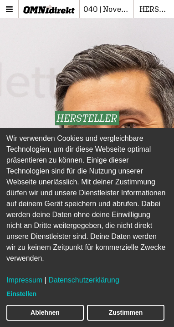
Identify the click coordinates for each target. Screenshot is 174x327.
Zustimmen (126, 312)
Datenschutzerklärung (83, 280)
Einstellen (21, 293)
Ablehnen (45, 312)
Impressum (24, 280)
